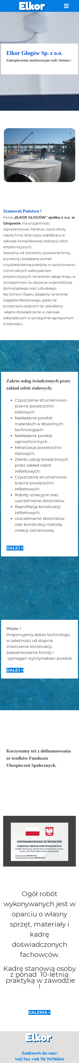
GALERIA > (39, 1012)
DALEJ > (14, 548)
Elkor (32, 6)
